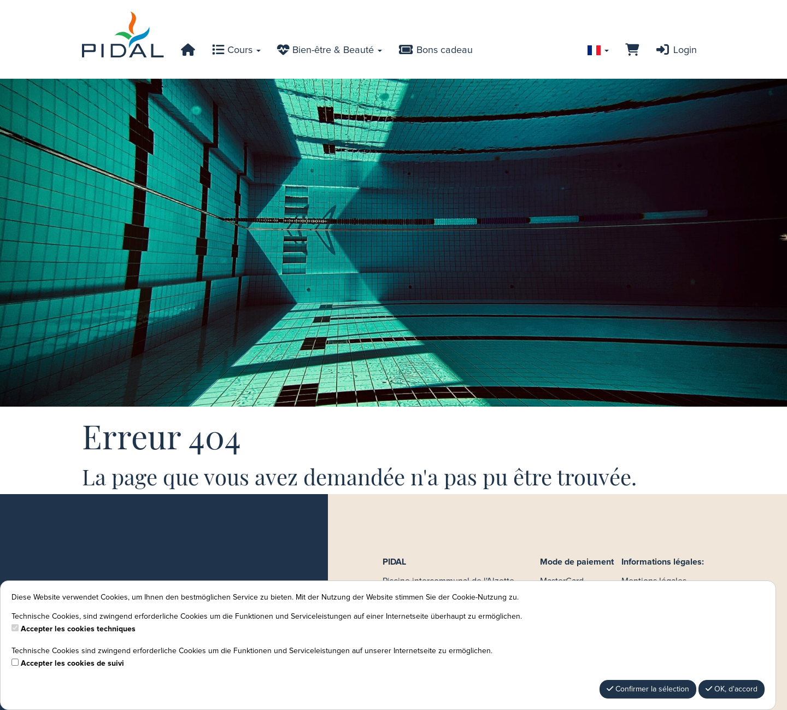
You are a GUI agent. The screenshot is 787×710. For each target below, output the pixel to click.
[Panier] (632, 50)
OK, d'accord (731, 689)
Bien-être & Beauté (329, 50)
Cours (236, 50)
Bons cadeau (435, 50)
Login (676, 50)
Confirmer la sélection (648, 689)
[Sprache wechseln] (598, 50)
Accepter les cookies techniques (78, 629)
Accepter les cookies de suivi (72, 663)
